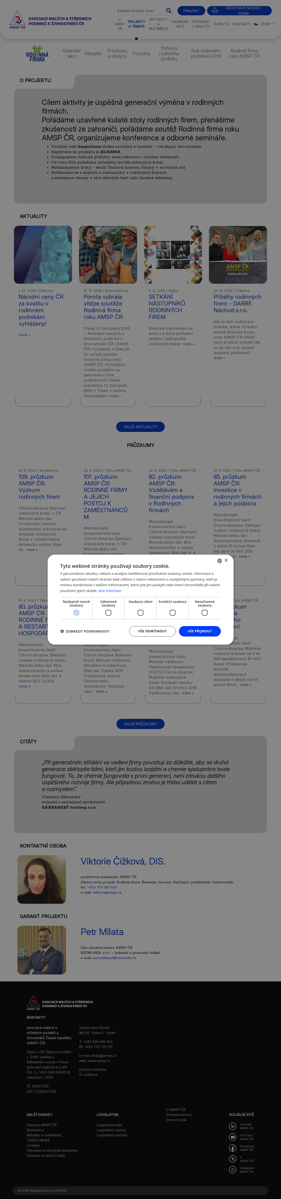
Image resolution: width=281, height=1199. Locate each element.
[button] (85, 631)
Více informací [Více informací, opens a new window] (109, 590)
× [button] (226, 560)
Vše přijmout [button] (200, 631)
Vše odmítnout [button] (152, 631)
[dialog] (140, 599)
